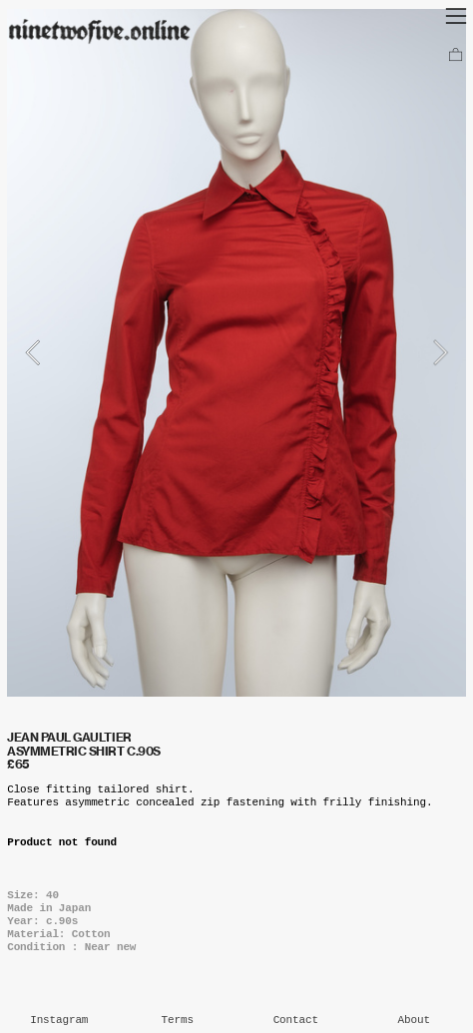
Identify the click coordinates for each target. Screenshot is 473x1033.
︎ (455, 56)
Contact (295, 1020)
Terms (178, 1020)
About (414, 1020)
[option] (236, 353)
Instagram (59, 1020)
